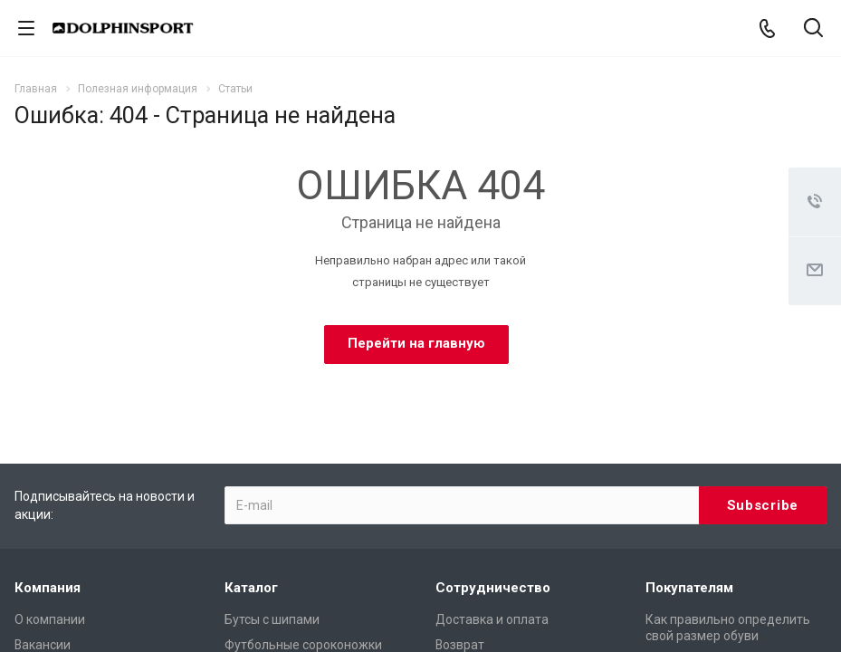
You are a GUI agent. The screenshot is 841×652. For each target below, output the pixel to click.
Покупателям (689, 588)
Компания (47, 588)
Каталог (251, 588)
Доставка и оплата (492, 619)
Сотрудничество (492, 588)
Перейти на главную (416, 343)
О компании (49, 619)
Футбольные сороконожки (303, 645)
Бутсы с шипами (272, 619)
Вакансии (42, 645)
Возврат (459, 645)
